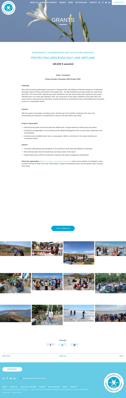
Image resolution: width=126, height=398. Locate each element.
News (70, 2)
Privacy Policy (6, 392)
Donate (119, 2)
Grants (62, 2)
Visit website (63, 228)
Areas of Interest (28, 387)
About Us (34, 2)
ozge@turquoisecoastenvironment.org (33, 378)
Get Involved (81, 2)
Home (4, 387)
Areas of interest (48, 2)
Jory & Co (19, 392)
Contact (93, 2)
